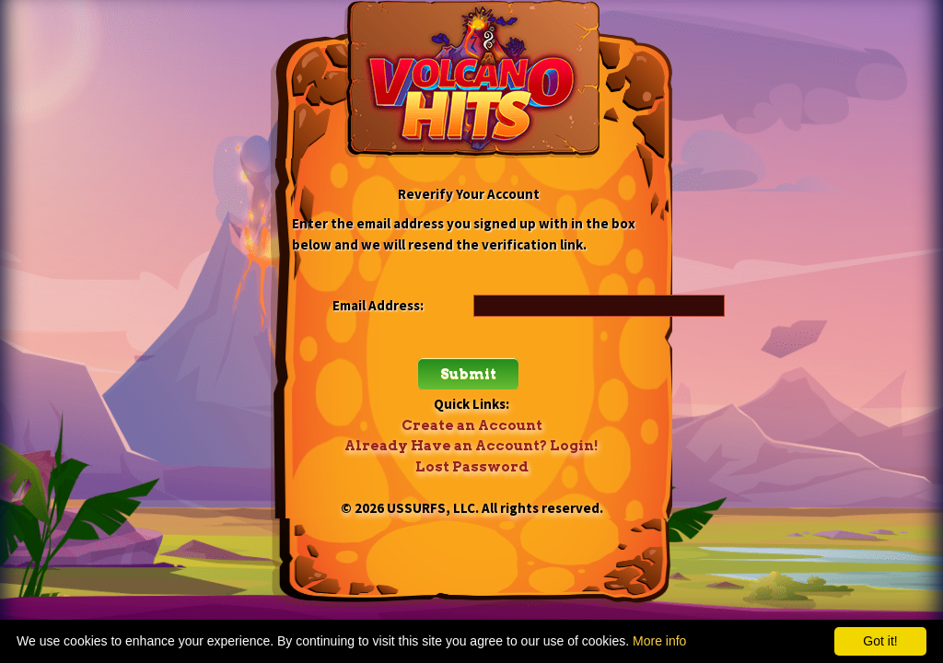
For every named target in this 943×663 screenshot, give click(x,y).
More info (659, 641)
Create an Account (472, 425)
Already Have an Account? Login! (471, 445)
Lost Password (472, 467)
